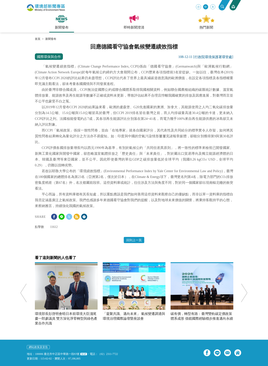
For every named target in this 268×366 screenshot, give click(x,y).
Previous (25, 293)
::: (36, 44)
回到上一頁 (134, 240)
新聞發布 (50, 39)
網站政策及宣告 (38, 347)
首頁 (37, 39)
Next (242, 293)
